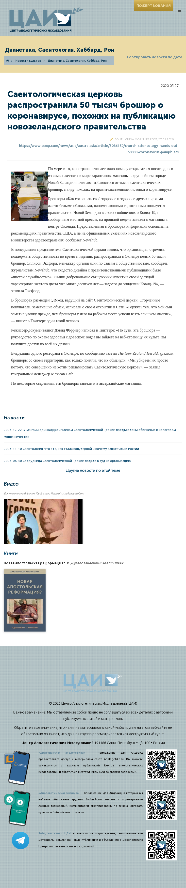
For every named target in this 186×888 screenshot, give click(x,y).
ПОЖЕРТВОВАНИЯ (153, 5)
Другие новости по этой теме (93, 470)
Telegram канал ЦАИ (54, 833)
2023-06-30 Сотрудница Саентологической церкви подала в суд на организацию (67, 461)
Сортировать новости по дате (154, 57)
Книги (11, 553)
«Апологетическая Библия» (58, 793)
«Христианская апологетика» (61, 752)
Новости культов (28, 60)
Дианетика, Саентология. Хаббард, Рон (77, 60)
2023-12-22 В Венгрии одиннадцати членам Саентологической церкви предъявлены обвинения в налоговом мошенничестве (90, 433)
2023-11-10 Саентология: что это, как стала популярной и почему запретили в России (71, 449)
